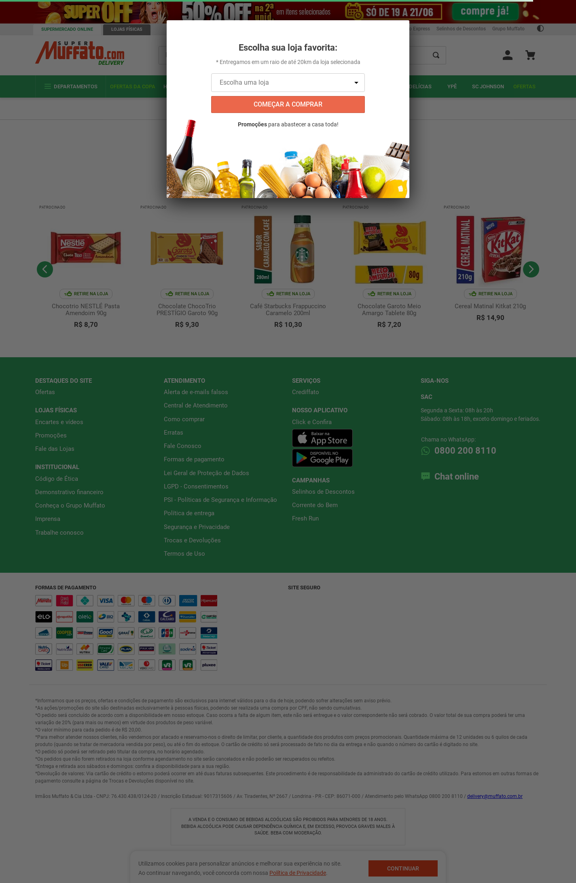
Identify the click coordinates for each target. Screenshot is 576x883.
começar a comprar (288, 104)
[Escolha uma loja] (288, 82)
